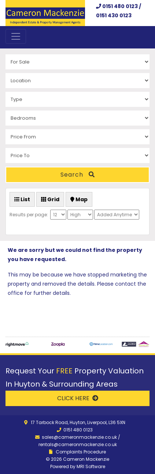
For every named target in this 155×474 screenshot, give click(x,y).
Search (77, 174)
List (22, 199)
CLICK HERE (77, 398)
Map (79, 199)
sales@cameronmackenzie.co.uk (79, 437)
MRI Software (91, 466)
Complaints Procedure (81, 452)
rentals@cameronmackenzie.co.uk (77, 444)
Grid (50, 199)
